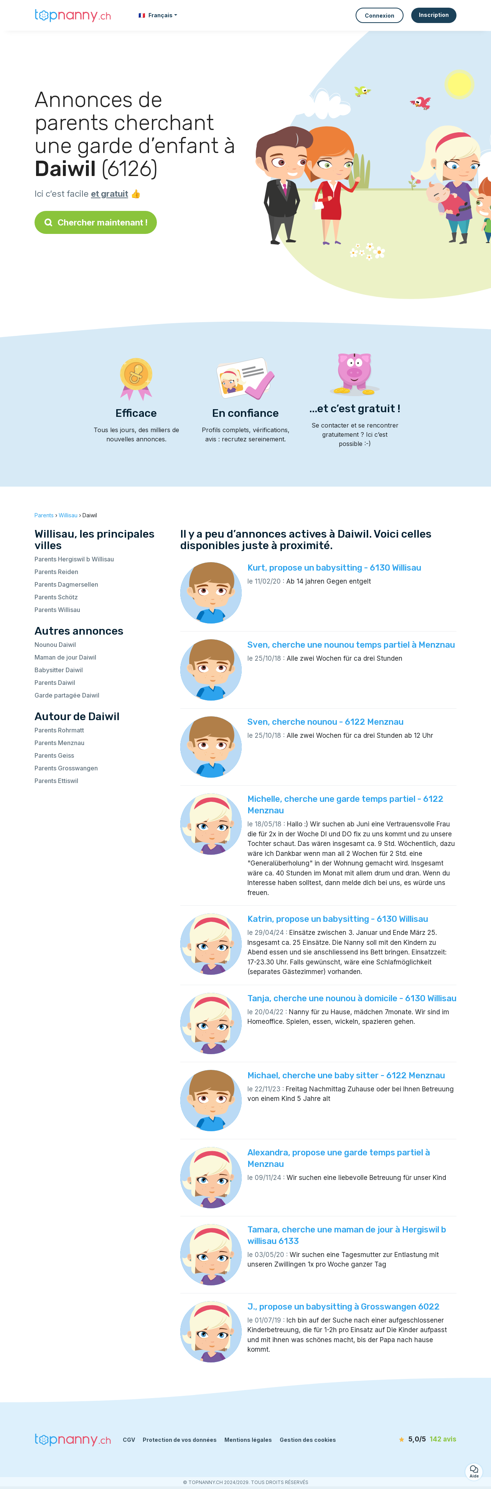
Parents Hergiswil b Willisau (74, 559)
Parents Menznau (59, 743)
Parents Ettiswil (56, 781)
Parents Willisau (57, 610)
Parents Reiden (56, 572)
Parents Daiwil (55, 682)
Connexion (379, 15)
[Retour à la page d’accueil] (73, 15)
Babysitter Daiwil (59, 670)
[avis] (412, 1440)
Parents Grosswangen (66, 768)
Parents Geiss (54, 755)
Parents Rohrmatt (59, 730)
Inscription (434, 15)
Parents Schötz (56, 597)
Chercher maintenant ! (96, 222)
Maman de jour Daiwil (65, 657)
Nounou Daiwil (55, 644)
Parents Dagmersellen (66, 584)
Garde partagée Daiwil (67, 695)
